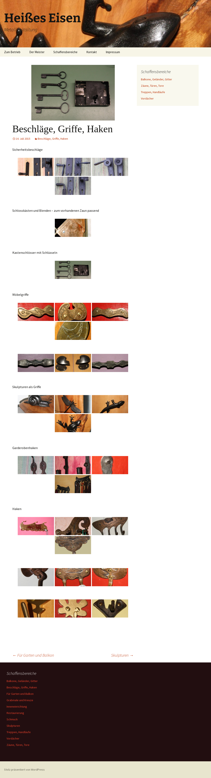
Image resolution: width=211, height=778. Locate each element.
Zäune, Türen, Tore (152, 86)
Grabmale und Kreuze (20, 700)
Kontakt (91, 52)
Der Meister (37, 52)
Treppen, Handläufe (153, 92)
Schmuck (12, 719)
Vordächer (147, 98)
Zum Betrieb (12, 52)
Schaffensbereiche (65, 52)
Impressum (113, 52)
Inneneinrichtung (17, 706)
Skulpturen (122, 655)
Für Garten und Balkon (33, 655)
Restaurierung (15, 713)
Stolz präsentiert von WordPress (24, 769)
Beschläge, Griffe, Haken (53, 138)
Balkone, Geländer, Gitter (156, 79)
